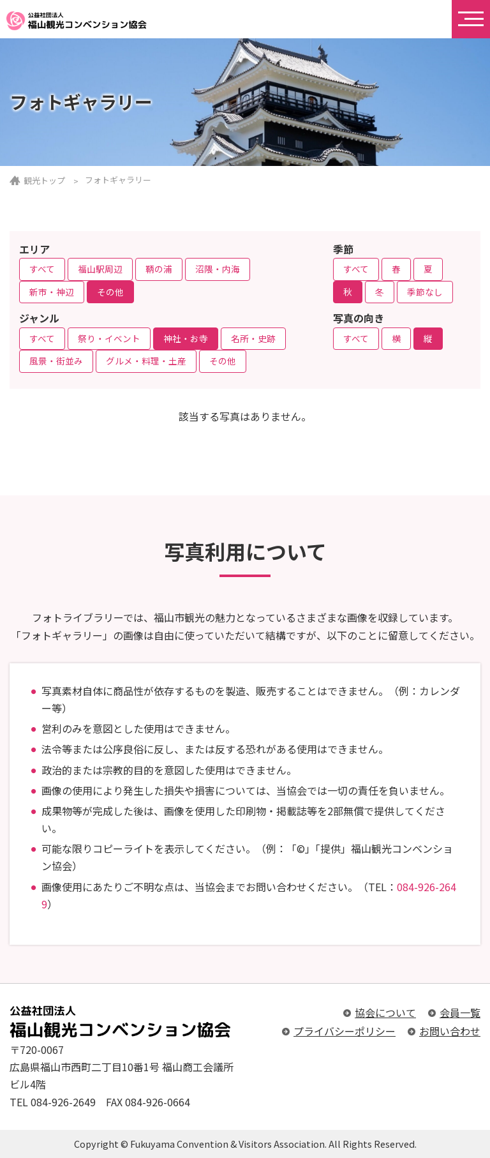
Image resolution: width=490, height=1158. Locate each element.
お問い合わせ (449, 1031)
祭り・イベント (109, 338)
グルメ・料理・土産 (146, 360)
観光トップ (44, 180)
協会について (385, 1012)
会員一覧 (460, 1012)
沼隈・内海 (217, 268)
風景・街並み (56, 360)
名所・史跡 (253, 338)
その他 (110, 291)
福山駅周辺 (100, 268)
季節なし (425, 291)
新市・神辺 (51, 291)
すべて (42, 268)
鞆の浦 (158, 268)
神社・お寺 (185, 338)
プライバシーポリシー (344, 1031)
